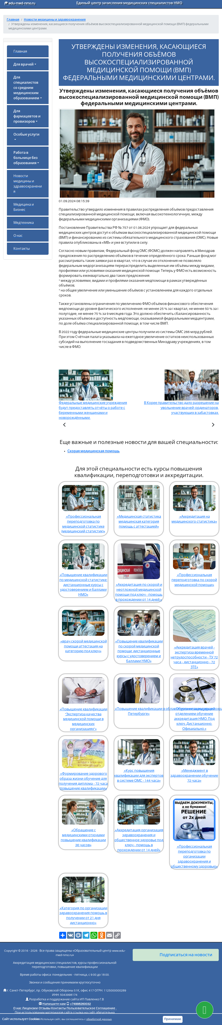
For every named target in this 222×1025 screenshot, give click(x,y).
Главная (20, 51)
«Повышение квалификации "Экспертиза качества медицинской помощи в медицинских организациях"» (83, 702)
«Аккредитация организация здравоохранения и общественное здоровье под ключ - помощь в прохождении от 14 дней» (138, 823)
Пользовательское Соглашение (91, 1008)
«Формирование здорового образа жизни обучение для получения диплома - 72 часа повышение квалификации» (83, 763)
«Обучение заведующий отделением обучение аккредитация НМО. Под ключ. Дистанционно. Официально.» (194, 702)
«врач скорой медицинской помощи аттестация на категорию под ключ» (83, 630)
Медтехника (23, 222)
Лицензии (30, 1008)
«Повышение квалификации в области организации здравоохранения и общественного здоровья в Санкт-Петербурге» (138, 695)
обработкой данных (99, 1019)
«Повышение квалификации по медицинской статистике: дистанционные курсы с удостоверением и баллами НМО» (83, 568)
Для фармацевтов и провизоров (27, 116)
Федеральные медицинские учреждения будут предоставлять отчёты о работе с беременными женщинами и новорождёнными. (93, 401)
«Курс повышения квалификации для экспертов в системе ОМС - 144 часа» (138, 759)
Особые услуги (26, 134)
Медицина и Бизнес (23, 207)
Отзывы (45, 1008)
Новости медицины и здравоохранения (27, 183)
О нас (18, 235)
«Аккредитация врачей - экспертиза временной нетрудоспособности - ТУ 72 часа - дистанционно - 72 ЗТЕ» (194, 638)
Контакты (21, 248)
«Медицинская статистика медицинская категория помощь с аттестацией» (138, 505)
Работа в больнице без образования (25, 158)
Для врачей (23, 64)
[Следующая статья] (213, 425)
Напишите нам (54, 1004)
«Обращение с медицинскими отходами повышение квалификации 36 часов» (83, 821)
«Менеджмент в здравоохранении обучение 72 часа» (194, 759)
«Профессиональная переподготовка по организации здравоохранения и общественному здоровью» (194, 831)
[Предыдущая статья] (64, 425)
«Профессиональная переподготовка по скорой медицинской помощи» (194, 563)
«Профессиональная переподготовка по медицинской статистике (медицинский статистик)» (83, 507)
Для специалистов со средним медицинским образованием (26, 88)
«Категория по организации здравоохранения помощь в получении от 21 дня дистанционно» (83, 899)
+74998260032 (80, 1004)
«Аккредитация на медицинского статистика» (194, 502)
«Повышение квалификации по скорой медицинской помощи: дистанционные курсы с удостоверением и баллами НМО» (138, 635)
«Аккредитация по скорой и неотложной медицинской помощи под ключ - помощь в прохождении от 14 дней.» (138, 570)
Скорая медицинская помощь (93, 451)
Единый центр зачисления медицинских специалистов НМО (129, 3)
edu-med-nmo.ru (19, 3)
